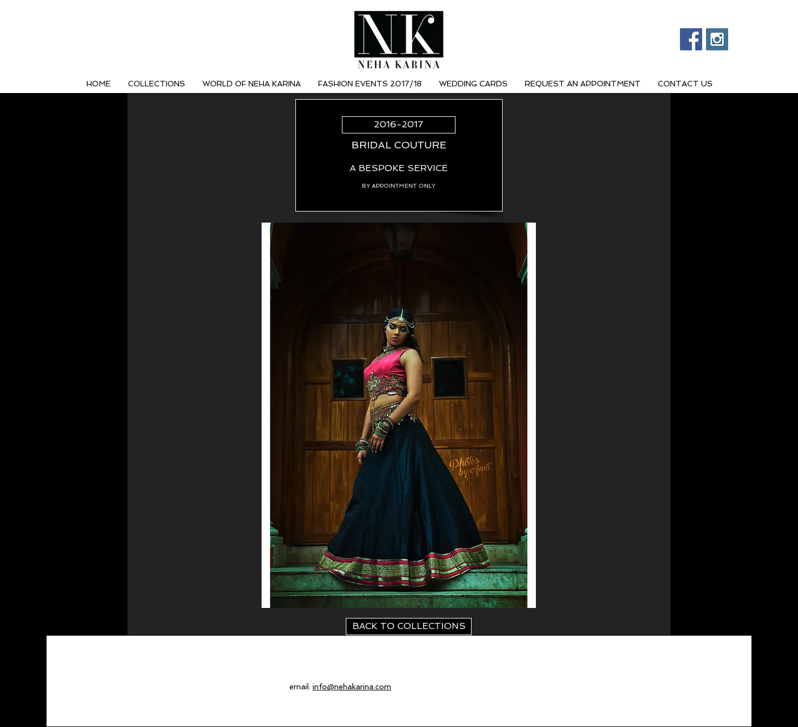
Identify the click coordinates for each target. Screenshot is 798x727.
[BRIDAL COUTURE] (398, 144)
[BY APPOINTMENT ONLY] (398, 185)
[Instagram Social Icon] (717, 39)
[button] (399, 415)
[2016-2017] (399, 124)
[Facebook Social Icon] (691, 39)
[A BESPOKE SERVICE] (398, 168)
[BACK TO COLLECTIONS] (409, 626)
